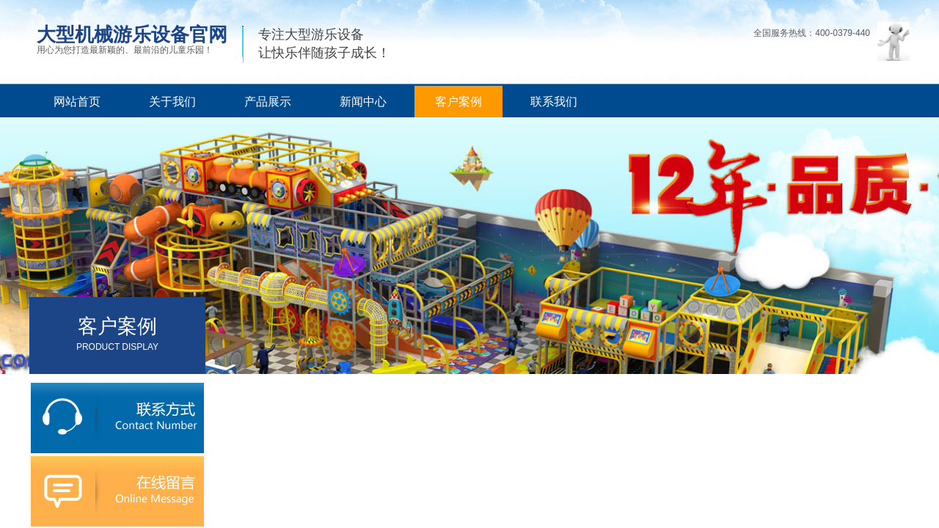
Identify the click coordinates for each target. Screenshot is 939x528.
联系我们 (553, 101)
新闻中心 (363, 101)
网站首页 (77, 101)
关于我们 (172, 101)
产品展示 (267, 101)
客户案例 (458, 101)
